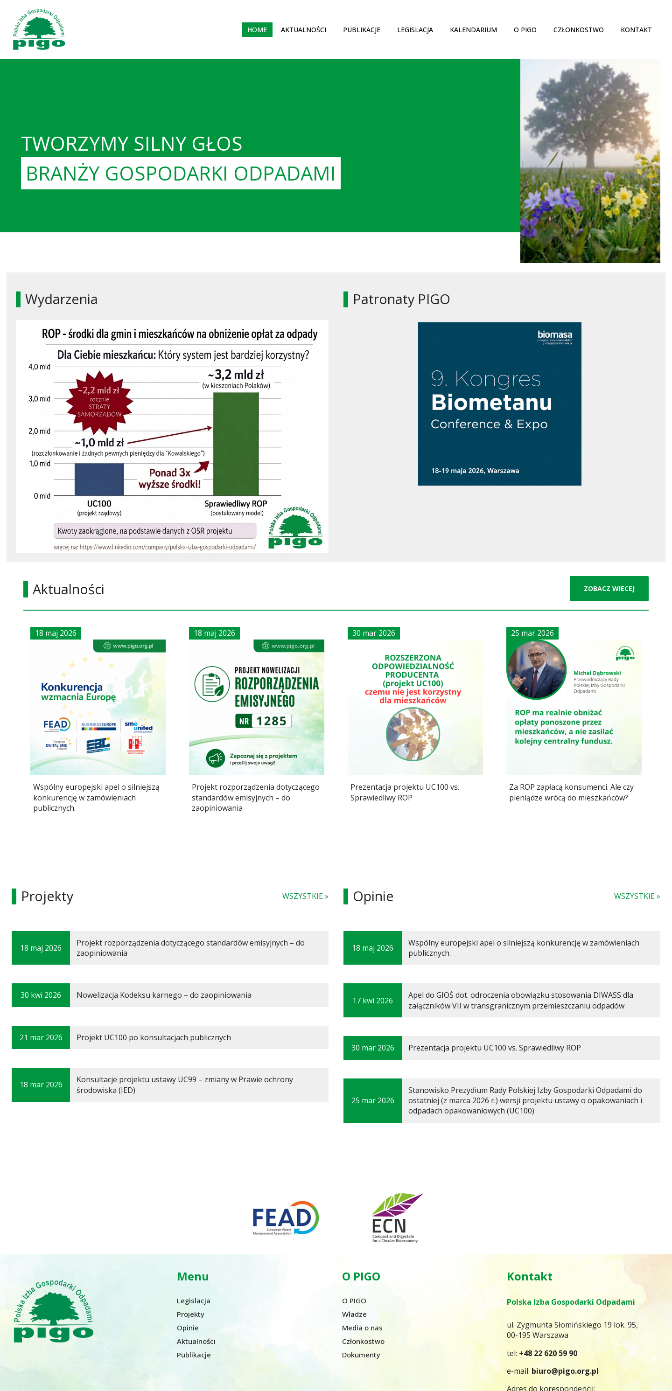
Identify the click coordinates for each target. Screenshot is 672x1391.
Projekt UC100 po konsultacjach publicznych (154, 1036)
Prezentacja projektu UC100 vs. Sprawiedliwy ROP (494, 1047)
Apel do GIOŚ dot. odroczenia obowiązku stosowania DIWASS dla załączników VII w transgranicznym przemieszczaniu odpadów (520, 999)
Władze (354, 1312)
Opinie (188, 1326)
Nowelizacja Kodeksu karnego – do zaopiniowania (164, 994)
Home (257, 28)
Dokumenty (361, 1353)
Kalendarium (473, 28)
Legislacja (415, 28)
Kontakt (636, 28)
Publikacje (361, 28)
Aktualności (303, 28)
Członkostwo (578, 28)
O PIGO (525, 28)
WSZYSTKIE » (305, 895)
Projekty (190, 1312)
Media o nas (362, 1326)
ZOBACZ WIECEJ (609, 587)
